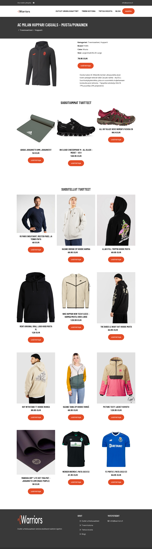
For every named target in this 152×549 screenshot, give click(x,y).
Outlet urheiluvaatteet (67, 11)
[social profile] (33, 3)
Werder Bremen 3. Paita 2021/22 (76, 471)
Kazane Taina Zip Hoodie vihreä (76, 407)
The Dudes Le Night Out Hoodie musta (116, 326)
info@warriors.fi (127, 3)
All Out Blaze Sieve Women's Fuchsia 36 (116, 129)
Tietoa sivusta (105, 11)
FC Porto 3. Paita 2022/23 (116, 471)
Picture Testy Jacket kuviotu (116, 407)
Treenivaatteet (26, 30)
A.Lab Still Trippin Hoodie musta (116, 249)
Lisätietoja (86, 66)
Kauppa (128, 11)
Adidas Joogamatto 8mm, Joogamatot (36, 149)
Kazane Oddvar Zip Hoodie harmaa (76, 249)
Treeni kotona (88, 11)
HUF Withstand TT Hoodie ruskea (36, 407)
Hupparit (38, 30)
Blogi (118, 11)
